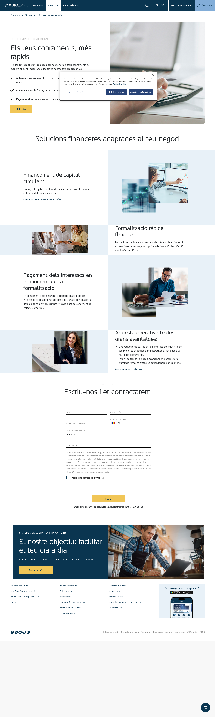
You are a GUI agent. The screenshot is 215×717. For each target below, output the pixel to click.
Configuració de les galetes (75, 92)
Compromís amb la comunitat (73, 602)
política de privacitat (93, 477)
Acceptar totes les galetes (140, 92)
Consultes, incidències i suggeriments (125, 602)
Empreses (53, 5)
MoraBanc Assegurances (23, 591)
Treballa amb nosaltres (70, 607)
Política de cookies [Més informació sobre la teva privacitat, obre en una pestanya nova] (119, 84)
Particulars (38, 5)
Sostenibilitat (66, 596)
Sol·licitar (21, 109)
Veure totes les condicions (128, 369)
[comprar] (108, 434)
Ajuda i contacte (116, 591)
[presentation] (89, 487)
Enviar (108, 498)
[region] (108, 86)
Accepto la (85, 477)
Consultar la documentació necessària (42, 199)
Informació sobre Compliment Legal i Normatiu (126, 632)
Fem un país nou (67, 613)
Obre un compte (181, 5)
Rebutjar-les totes (116, 92)
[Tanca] (153, 75)
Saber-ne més (36, 570)
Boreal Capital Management (24, 596)
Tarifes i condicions (162, 632)
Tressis (15, 602)
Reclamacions (115, 607)
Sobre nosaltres (67, 591)
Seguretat (180, 632)
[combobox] (116, 423)
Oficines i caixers (116, 596)
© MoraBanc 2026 (196, 632)
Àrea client (205, 5)
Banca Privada (70, 5)
